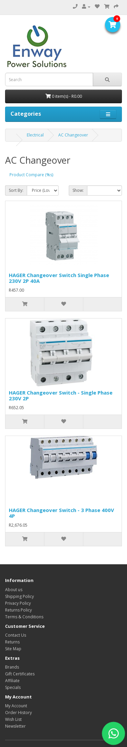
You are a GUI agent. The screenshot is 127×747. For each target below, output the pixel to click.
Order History (18, 712)
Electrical (35, 135)
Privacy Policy (18, 603)
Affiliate (12, 681)
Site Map (13, 649)
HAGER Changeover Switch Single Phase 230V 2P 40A (59, 278)
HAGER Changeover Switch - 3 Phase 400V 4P (61, 513)
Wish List (13, 719)
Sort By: (16, 190)
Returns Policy (18, 610)
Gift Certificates (20, 674)
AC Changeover (73, 135)
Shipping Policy (19, 596)
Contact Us (15, 635)
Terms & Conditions (24, 617)
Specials (13, 687)
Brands (12, 667)
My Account (16, 706)
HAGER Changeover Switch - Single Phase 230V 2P (60, 395)
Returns (12, 642)
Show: (78, 190)
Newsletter (15, 726)
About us (13, 590)
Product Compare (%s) (31, 175)
